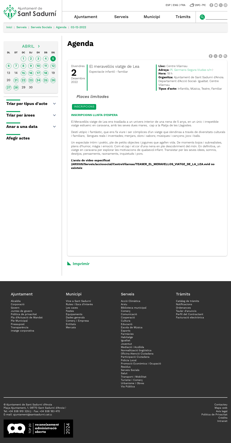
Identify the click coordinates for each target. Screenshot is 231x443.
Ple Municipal (19, 321)
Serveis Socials (41, 27)
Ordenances (183, 308)
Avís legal (221, 411)
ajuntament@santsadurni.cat (31, 414)
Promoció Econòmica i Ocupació (141, 363)
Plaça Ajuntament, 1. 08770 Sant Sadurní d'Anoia (34, 408)
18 (45, 73)
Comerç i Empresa (77, 321)
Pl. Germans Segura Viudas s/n (191, 70)
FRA (182, 5)
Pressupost (18, 324)
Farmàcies (127, 334)
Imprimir (81, 264)
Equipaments (74, 314)
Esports (125, 331)
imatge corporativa (22, 331)
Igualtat (125, 340)
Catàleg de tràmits (187, 301)
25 (45, 80)
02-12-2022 (78, 27)
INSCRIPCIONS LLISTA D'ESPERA (94, 115)
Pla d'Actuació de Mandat (27, 317)
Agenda (61, 27)
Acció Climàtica (130, 301)
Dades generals (75, 317)
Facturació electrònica (190, 317)
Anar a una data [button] (31, 127)
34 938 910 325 (19, 411)
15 (23, 73)
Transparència (19, 327)
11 (45, 66)
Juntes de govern (21, 311)
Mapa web (221, 408)
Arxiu (124, 304)
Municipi (152, 17)
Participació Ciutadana (135, 357)
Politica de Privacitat (214, 414)
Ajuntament (85, 17)
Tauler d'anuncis (186, 311)
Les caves (72, 308)
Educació (126, 324)
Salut (124, 373)
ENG (175, 5)
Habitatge (127, 337)
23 (31, 80)
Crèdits (222, 418)
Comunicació (129, 314)
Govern (15, 308)
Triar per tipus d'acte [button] (31, 104)
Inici (9, 27)
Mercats (71, 327)
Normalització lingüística (136, 350)
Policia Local (128, 360)
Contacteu (220, 404)
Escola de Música (131, 327)
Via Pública (128, 386)
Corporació (17, 304)
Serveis (121, 17)
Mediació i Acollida (132, 347)
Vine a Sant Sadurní (78, 301)
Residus (125, 367)
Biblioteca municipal (133, 308)
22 (23, 80)
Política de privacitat (24, 314)
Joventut (126, 344)
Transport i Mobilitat (133, 377)
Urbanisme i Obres (132, 383)
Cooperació (128, 317)
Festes (70, 311)
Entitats (71, 324)
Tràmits (183, 17)
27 (8, 87)
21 (16, 80)
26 (53, 80)
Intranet (222, 421)
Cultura (125, 321)
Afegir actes (18, 138)
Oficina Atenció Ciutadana (137, 353)
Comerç (125, 311)
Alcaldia (16, 301)
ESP (168, 5)
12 (53, 66)
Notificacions (184, 304)
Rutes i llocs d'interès (79, 304)
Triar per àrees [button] (31, 115)
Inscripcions (84, 106)
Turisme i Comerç (132, 380)
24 (38, 80)
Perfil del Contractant (189, 314)
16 (30, 73)
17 (38, 73)
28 (16, 87)
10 (38, 66)
